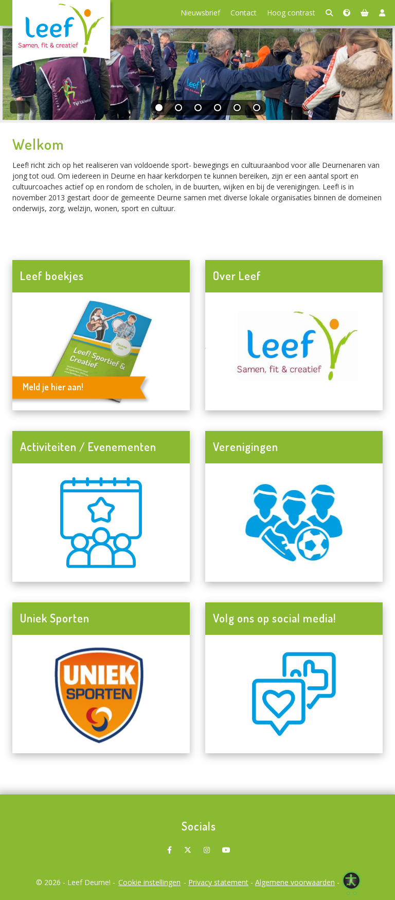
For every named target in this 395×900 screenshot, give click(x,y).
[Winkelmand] (364, 13)
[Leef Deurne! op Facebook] (169, 846)
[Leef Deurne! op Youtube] (226, 846)
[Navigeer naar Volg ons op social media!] (294, 694)
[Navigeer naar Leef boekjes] (101, 351)
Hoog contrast (291, 13)
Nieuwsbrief (200, 13)
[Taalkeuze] (346, 13)
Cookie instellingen (149, 882)
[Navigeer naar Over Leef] (294, 351)
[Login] (382, 13)
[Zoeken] (329, 13)
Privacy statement (218, 882)
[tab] (159, 110)
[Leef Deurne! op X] (187, 846)
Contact (243, 13)
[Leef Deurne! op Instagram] (207, 846)
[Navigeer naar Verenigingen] (294, 522)
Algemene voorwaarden (295, 882)
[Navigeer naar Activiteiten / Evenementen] (101, 522)
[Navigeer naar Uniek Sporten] (101, 694)
